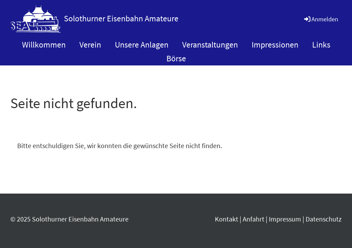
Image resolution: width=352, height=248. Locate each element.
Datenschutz (324, 219)
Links (321, 44)
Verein (90, 44)
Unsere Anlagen (141, 44)
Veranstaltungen (210, 44)
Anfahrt (253, 219)
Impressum (285, 219)
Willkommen (44, 44)
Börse (176, 58)
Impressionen (275, 44)
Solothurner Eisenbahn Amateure (121, 18)
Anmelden (320, 19)
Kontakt (226, 219)
